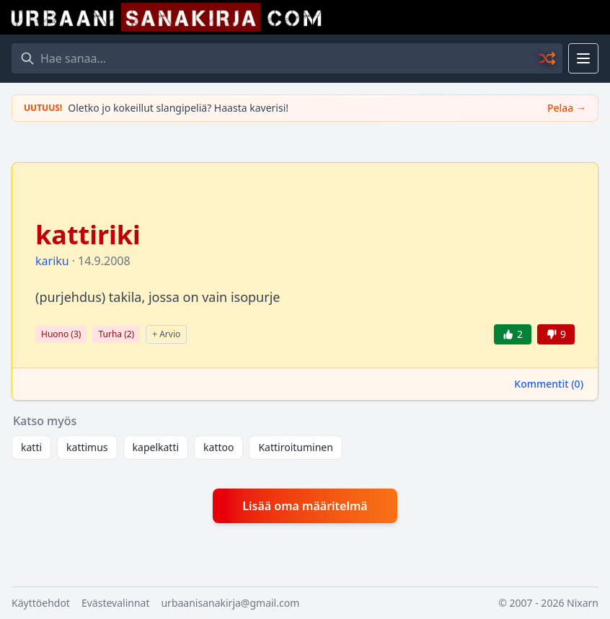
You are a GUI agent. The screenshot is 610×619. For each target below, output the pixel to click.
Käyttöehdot (41, 603)
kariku (52, 261)
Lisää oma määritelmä (304, 506)
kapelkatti (156, 447)
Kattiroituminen (295, 447)
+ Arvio (166, 334)
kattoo (218, 447)
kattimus (87, 447)
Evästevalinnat (115, 603)
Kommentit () (548, 384)
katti (31, 447)
